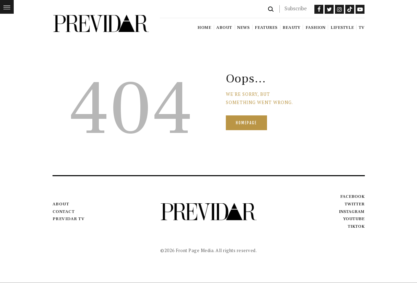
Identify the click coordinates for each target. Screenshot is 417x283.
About (61, 204)
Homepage (246, 123)
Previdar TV (69, 219)
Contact (64, 211)
